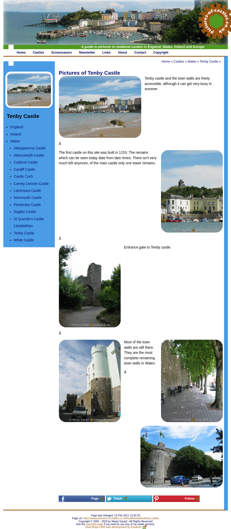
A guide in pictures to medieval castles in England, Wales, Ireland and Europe (143, 47)
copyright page (94, 524)
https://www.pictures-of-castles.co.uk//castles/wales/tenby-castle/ (121, 518)
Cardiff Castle (24, 170)
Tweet (117, 498)
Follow (189, 498)
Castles (178, 61)
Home (166, 61)
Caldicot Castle (26, 162)
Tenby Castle (12, 2)
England (16, 127)
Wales (15, 141)
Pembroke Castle (27, 205)
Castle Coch (23, 176)
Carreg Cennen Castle (31, 184)
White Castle (24, 240)
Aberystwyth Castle (29, 155)
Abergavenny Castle (30, 148)
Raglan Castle (25, 212)
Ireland (15, 134)
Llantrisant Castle (27, 191)
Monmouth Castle (27, 198)
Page (95, 498)
